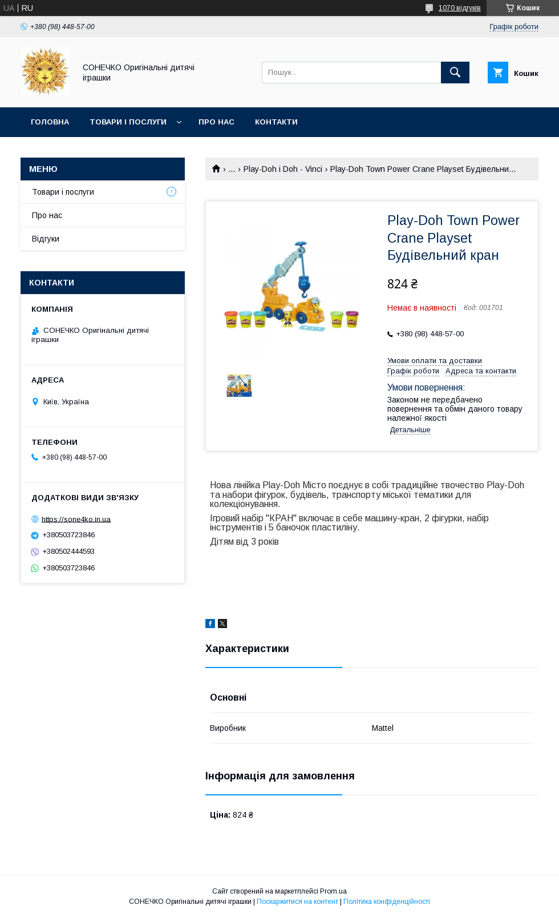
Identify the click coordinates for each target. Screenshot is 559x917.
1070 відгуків (460, 8)
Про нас (216, 122)
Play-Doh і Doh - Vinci (283, 169)
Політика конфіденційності (386, 902)
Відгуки (45, 238)
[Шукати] (455, 72)
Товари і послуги (128, 122)
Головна (50, 122)
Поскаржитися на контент (297, 902)
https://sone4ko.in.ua (76, 518)
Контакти (276, 122)
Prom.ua (333, 891)
